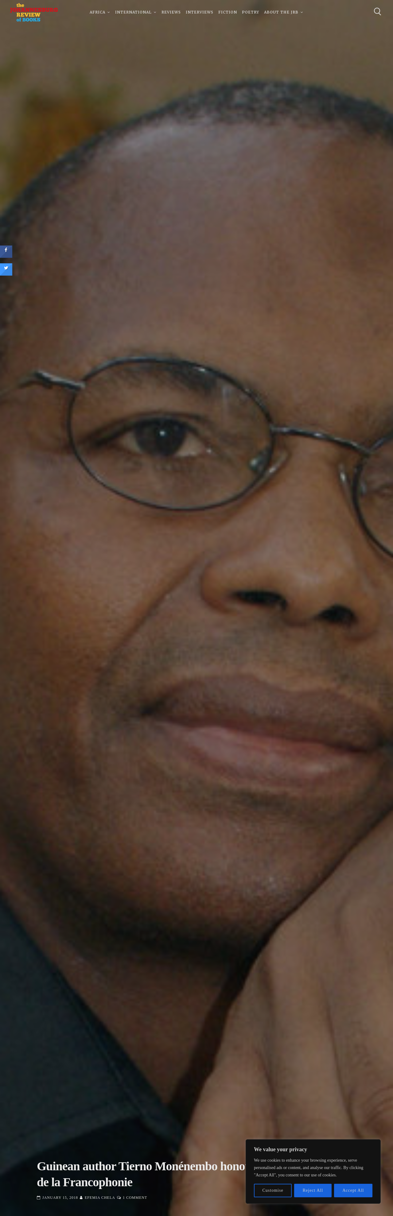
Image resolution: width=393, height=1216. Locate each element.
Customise (273, 1190)
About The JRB (281, 12)
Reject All (313, 1190)
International (133, 12)
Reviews (171, 12)
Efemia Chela (100, 1197)
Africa (97, 12)
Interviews (199, 12)
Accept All (353, 1190)
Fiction (227, 12)
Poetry (250, 12)
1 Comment (135, 1197)
